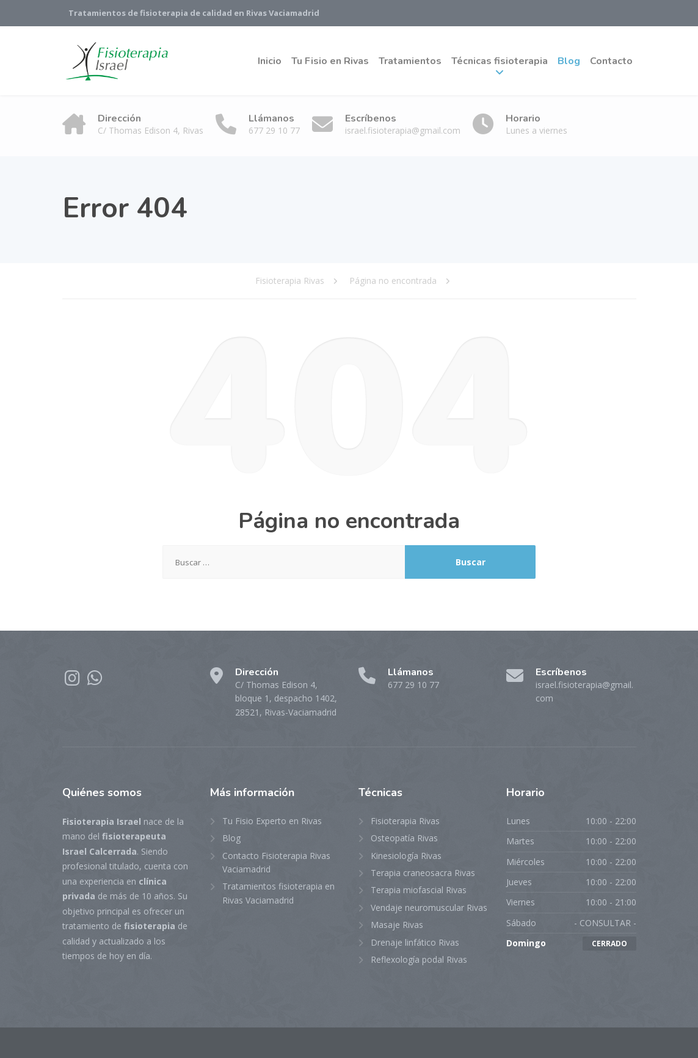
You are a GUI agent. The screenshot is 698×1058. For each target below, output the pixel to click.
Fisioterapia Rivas (405, 821)
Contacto (611, 61)
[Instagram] (73, 681)
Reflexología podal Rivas (419, 959)
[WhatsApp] (95, 681)
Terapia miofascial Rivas (419, 890)
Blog (569, 61)
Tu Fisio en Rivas (330, 61)
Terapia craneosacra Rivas (423, 873)
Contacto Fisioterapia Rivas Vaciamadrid (276, 862)
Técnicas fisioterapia (499, 61)
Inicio (270, 61)
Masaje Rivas (397, 924)
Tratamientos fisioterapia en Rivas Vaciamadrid (278, 892)
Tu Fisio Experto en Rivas (272, 821)
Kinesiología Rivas (406, 855)
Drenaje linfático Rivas (415, 942)
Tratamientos (410, 61)
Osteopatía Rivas (404, 838)
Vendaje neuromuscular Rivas (429, 907)
